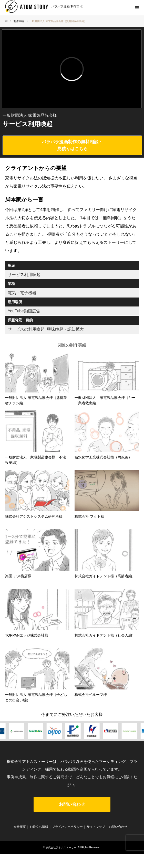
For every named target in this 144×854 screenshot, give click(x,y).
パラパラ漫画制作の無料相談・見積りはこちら (72, 145)
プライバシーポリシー (67, 827)
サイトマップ (96, 827)
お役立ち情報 (39, 827)
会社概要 (20, 827)
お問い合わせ (72, 804)
